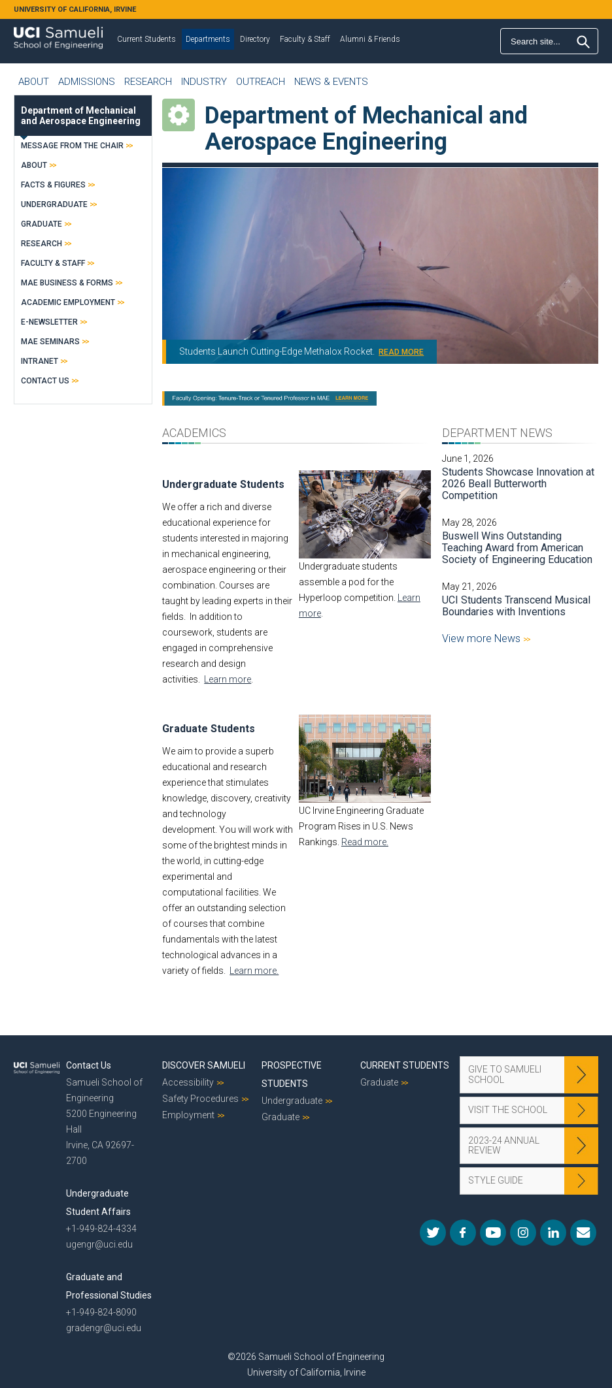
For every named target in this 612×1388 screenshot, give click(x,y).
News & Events (331, 82)
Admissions (86, 82)
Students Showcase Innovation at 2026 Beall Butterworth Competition (518, 484)
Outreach (260, 82)
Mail (583, 1232)
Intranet (39, 361)
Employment (188, 1115)
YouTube (493, 1232)
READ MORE (401, 352)
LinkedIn (553, 1232)
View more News (482, 638)
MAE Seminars (50, 341)
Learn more (227, 679)
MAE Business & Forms (67, 282)
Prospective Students (292, 1074)
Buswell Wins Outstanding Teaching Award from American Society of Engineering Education (517, 548)
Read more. (364, 842)
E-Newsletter (49, 322)
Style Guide (495, 1180)
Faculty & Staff (305, 39)
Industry (204, 82)
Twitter (433, 1232)
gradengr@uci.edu (103, 1328)
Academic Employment (68, 302)
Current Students (146, 39)
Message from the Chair (72, 145)
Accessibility (188, 1082)
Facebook (463, 1232)
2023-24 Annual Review (503, 1145)
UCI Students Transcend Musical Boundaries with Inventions (516, 606)
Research (148, 82)
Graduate (41, 224)
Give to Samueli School (504, 1074)
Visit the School (507, 1110)
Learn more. (254, 970)
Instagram (523, 1232)
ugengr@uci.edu (99, 1244)
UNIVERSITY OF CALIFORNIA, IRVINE (75, 9)
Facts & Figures (53, 184)
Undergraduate (54, 204)
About (33, 82)
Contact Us (45, 380)
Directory (255, 39)
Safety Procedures (200, 1098)
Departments (208, 39)
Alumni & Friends (370, 39)
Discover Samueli (203, 1065)
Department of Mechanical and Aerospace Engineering (81, 115)
